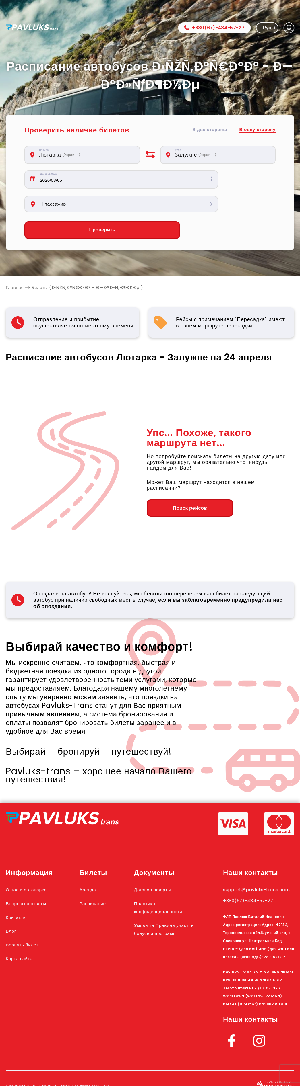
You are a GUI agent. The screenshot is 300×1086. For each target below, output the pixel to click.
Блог (12, 907)
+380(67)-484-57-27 (214, 27)
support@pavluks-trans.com (252, 870)
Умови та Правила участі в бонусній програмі (164, 910)
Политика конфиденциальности (168, 884)
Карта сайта (23, 935)
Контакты (19, 894)
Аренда (91, 866)
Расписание (98, 880)
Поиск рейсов (178, 485)
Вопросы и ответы (31, 880)
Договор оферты (161, 866)
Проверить (82, 206)
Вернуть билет (26, 921)
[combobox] (84, 155)
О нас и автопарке (32, 866)
